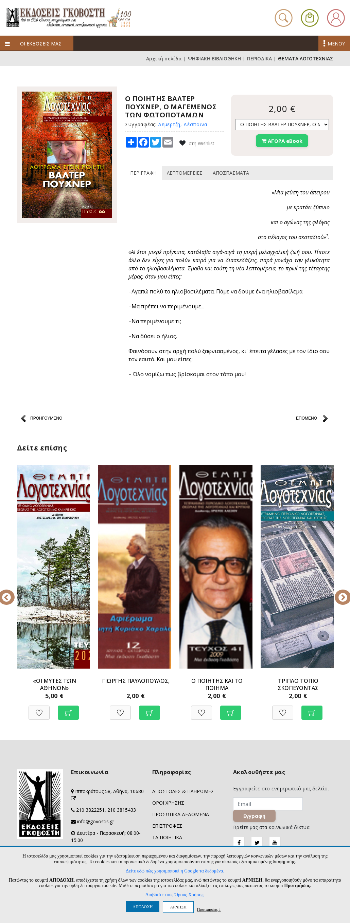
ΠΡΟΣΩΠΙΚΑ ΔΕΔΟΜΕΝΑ (180, 814)
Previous (11, 592)
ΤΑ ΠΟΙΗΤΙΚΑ (167, 837)
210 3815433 (121, 810)
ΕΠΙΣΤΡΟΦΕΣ (167, 826)
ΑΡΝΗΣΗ (178, 907)
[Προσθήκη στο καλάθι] (68, 709)
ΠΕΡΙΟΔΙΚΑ (259, 58)
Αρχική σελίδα (164, 58)
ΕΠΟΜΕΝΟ (306, 418)
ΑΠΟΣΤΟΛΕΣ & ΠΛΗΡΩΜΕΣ (183, 791)
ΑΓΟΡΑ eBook (282, 140)
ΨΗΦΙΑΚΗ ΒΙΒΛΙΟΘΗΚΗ (214, 58)
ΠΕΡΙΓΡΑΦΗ (143, 173)
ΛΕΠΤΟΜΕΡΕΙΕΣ (185, 173)
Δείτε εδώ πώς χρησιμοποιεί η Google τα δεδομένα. (175, 870)
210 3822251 (90, 810)
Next (338, 592)
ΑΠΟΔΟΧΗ (143, 906)
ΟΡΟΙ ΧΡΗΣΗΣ (168, 803)
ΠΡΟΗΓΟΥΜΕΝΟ (46, 418)
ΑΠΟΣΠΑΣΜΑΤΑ (231, 173)
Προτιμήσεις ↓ (209, 909)
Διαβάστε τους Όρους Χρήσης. (175, 894)
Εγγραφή (255, 816)
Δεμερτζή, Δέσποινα (182, 124)
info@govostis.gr (95, 821)
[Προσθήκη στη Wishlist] (39, 709)
